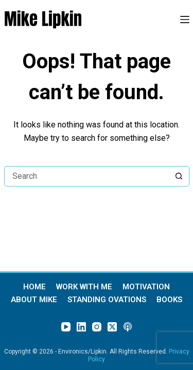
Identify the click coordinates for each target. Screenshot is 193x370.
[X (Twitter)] (112, 326)
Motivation (146, 287)
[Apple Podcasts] (127, 326)
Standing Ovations (106, 300)
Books (169, 300)
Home (34, 287)
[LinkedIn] (81, 326)
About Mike (34, 300)
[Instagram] (96, 326)
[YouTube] (66, 326)
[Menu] (184, 19)
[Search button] (179, 176)
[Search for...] (86, 176)
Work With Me (84, 287)
